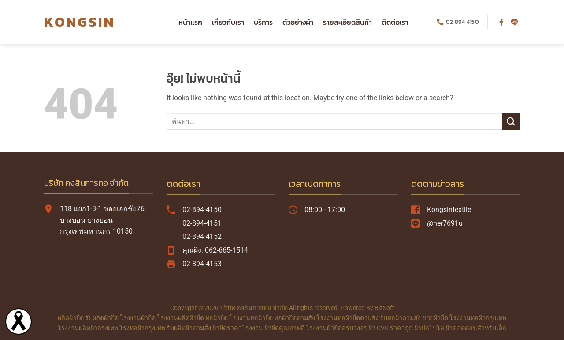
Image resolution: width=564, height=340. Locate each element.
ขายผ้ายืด (435, 318)
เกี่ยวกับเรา (228, 22)
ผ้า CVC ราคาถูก (390, 328)
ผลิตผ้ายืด (71, 318)
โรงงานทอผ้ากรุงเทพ (477, 318)
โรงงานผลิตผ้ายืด (180, 318)
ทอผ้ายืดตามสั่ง (294, 318)
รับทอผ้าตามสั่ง (400, 318)
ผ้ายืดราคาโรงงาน (237, 328)
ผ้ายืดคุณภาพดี (284, 328)
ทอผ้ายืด (216, 318)
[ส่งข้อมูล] (511, 121)
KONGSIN (79, 22)
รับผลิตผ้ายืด (102, 318)
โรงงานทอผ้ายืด (251, 318)
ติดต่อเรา (395, 22)
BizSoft (384, 308)
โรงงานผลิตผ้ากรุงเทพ (88, 328)
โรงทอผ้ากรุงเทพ (142, 328)
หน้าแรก (190, 22)
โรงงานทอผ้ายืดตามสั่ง (347, 318)
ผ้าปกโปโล (429, 328)
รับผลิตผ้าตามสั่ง (189, 328)
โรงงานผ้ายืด (138, 318)
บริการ (263, 22)
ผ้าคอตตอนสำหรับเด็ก (475, 328)
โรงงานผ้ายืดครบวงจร (336, 328)
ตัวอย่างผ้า (297, 22)
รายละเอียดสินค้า (347, 22)
